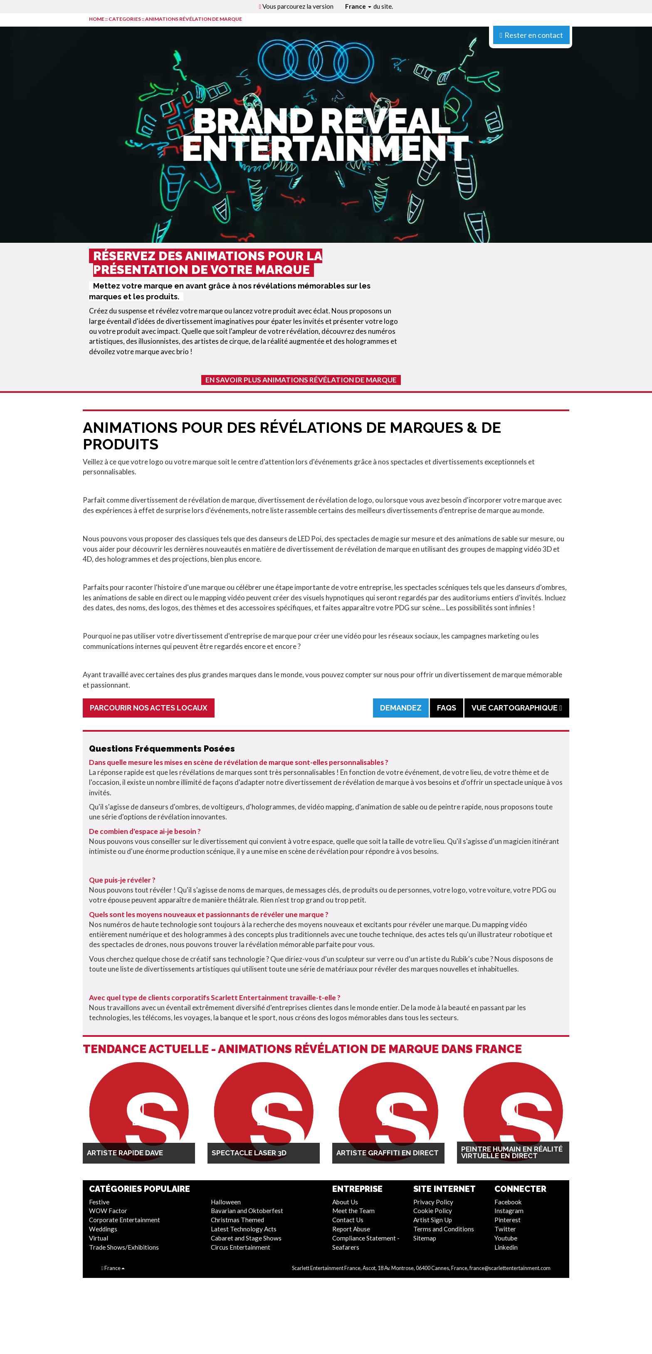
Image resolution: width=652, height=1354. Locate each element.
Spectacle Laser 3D (249, 1152)
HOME (96, 19)
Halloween (226, 1202)
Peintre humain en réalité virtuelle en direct (512, 1152)
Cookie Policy (432, 1210)
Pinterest (507, 1219)
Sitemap (424, 1238)
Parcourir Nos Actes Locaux (148, 707)
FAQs (446, 707)
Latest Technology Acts (244, 1229)
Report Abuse (351, 1229)
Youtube (505, 1238)
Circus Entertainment (240, 1247)
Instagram (509, 1210)
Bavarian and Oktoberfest (247, 1210)
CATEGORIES (125, 19)
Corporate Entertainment (124, 1219)
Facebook (508, 1202)
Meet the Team (353, 1210)
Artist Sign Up (432, 1219)
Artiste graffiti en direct (387, 1152)
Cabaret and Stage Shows (246, 1238)
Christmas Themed (237, 1219)
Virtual (98, 1238)
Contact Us (347, 1219)
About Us (345, 1202)
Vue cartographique (517, 707)
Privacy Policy (433, 1202)
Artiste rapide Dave (125, 1152)
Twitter (505, 1229)
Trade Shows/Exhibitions (124, 1247)
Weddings (103, 1229)
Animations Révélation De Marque (193, 19)
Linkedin (506, 1247)
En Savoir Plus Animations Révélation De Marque (301, 379)
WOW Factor (108, 1210)
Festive (99, 1202)
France (358, 6)
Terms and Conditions (443, 1229)
